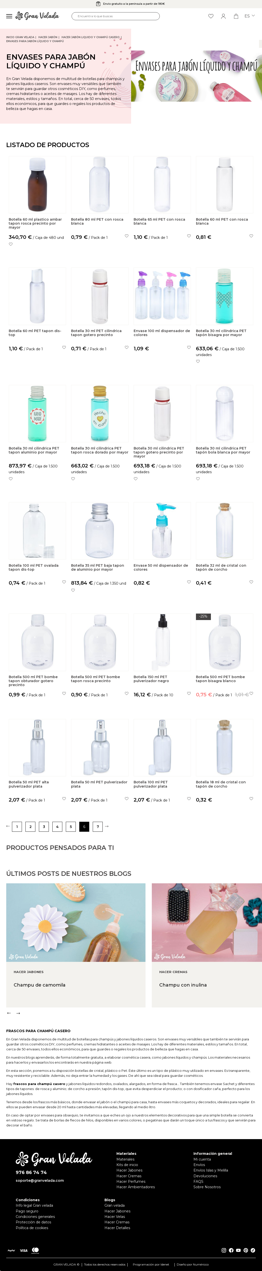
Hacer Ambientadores (135, 1187)
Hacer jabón (47, 37)
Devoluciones (205, 1176)
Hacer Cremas (128, 1176)
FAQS (198, 1181)
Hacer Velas (114, 1216)
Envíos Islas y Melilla (210, 1170)
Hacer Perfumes (130, 1181)
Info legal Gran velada (34, 1205)
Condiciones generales (35, 1216)
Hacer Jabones (129, 1170)
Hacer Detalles (117, 1228)
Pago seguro (27, 1211)
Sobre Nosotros (207, 1187)
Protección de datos (33, 1222)
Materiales (125, 1159)
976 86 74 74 (31, 1172)
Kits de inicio (127, 1165)
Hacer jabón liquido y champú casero (91, 37)
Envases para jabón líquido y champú (35, 41)
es (250, 16)
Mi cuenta (202, 1159)
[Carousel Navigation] (134, 1033)
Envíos (199, 1165)
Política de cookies (32, 1228)
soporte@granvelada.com (40, 1180)
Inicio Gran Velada (20, 37)
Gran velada (114, 1205)
